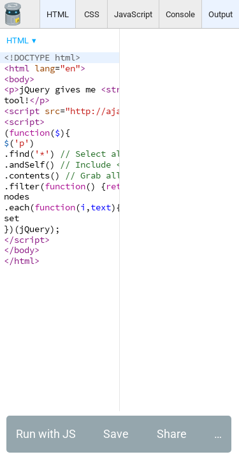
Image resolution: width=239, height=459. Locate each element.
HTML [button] (58, 14)
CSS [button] (91, 14)
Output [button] (220, 14)
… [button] (218, 434)
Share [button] (172, 434)
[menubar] (102, 37)
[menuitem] (22, 40)
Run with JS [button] (46, 434)
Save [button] (116, 434)
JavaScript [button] (133, 14)
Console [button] (180, 14)
